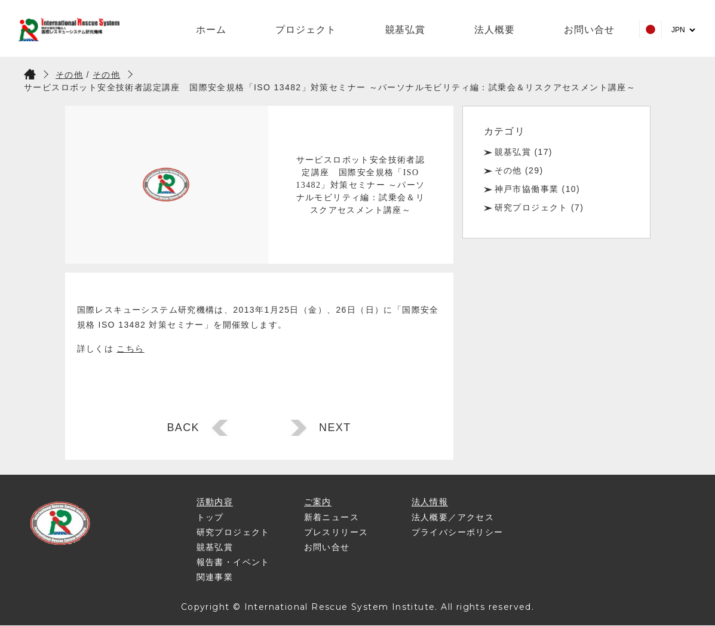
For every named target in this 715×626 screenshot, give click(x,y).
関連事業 (215, 577)
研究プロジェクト (233, 532)
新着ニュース (331, 517)
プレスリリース (336, 532)
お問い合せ (589, 30)
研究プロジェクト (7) (539, 207)
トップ (210, 517)
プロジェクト (305, 30)
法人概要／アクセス (453, 517)
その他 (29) (519, 170)
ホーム (211, 30)
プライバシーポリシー (458, 532)
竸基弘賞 (405, 30)
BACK (183, 427)
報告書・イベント (233, 562)
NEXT (335, 427)
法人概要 (494, 30)
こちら (130, 348)
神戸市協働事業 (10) (538, 189)
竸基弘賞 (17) (524, 152)
